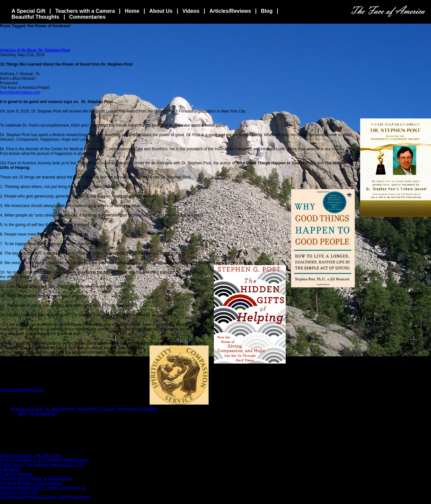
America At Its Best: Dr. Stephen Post (35, 50)
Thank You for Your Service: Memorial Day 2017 (42, 464)
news (22, 413)
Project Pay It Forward (96, 409)
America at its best (26, 409)
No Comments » (44, 413)
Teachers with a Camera (85, 11)
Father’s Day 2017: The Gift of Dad (30, 455)
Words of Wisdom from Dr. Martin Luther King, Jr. (43, 487)
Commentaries (87, 17)
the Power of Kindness (137, 409)
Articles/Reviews (230, 11)
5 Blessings (10, 469)
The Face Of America (388, 11)
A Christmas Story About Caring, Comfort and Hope (45, 496)
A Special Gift (28, 11)
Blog (267, 11)
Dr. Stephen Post (60, 409)
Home (132, 11)
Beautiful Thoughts (35, 17)
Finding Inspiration (16, 474)
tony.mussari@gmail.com (22, 390)
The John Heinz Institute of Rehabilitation (36, 478)
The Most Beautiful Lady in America (31, 483)
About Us (161, 11)
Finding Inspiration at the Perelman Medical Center (44, 460)
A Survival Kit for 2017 (19, 492)
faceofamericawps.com (20, 92)
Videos (190, 11)
